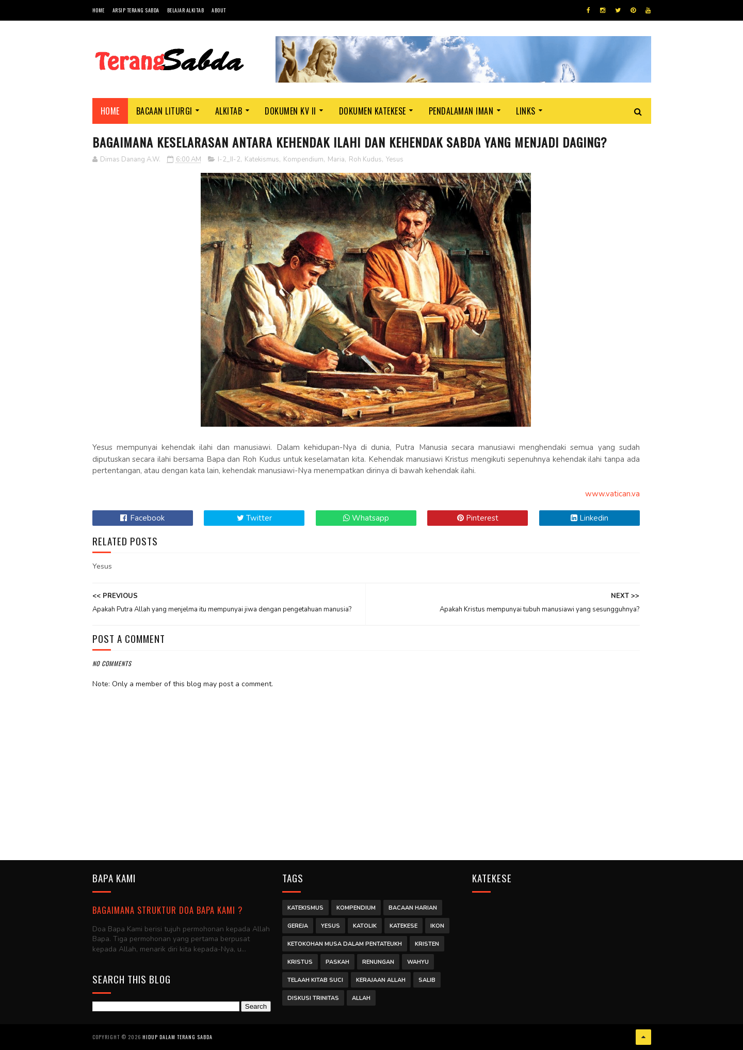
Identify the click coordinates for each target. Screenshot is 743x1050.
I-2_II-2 (229, 159)
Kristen (427, 944)
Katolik (365, 926)
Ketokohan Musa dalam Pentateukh (344, 944)
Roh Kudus (365, 159)
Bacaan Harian (413, 908)
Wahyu (418, 962)
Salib (426, 980)
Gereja (297, 926)
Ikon (437, 926)
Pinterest (477, 518)
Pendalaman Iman (461, 111)
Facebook (142, 518)
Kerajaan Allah (381, 980)
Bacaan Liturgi (164, 111)
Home (98, 10)
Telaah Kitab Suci (315, 980)
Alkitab (229, 111)
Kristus (300, 962)
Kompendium (303, 159)
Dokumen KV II (290, 111)
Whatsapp (366, 518)
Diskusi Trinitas (313, 998)
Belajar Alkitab (185, 10)
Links (526, 111)
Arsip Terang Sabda (135, 10)
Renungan (378, 962)
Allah (361, 998)
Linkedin (589, 518)
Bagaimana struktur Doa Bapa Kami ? (167, 909)
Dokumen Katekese (372, 111)
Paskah (337, 962)
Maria (336, 159)
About (219, 10)
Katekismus (262, 159)
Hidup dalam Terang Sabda (177, 1037)
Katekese (403, 926)
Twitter (254, 518)
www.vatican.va (612, 494)
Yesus (394, 159)
